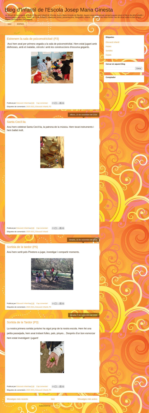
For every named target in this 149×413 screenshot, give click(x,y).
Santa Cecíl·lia (16, 122)
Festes (108, 46)
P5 (50, 307)
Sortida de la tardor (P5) (22, 247)
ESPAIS (20, 24)
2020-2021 (30, 107)
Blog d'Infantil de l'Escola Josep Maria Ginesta (59, 10)
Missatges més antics (87, 399)
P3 (50, 107)
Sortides (109, 51)
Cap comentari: (42, 103)
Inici (9, 24)
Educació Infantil (41, 107)
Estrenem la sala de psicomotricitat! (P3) (33, 38)
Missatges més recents (17, 399)
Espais (108, 55)
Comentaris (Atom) (58, 406)
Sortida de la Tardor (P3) (22, 322)
